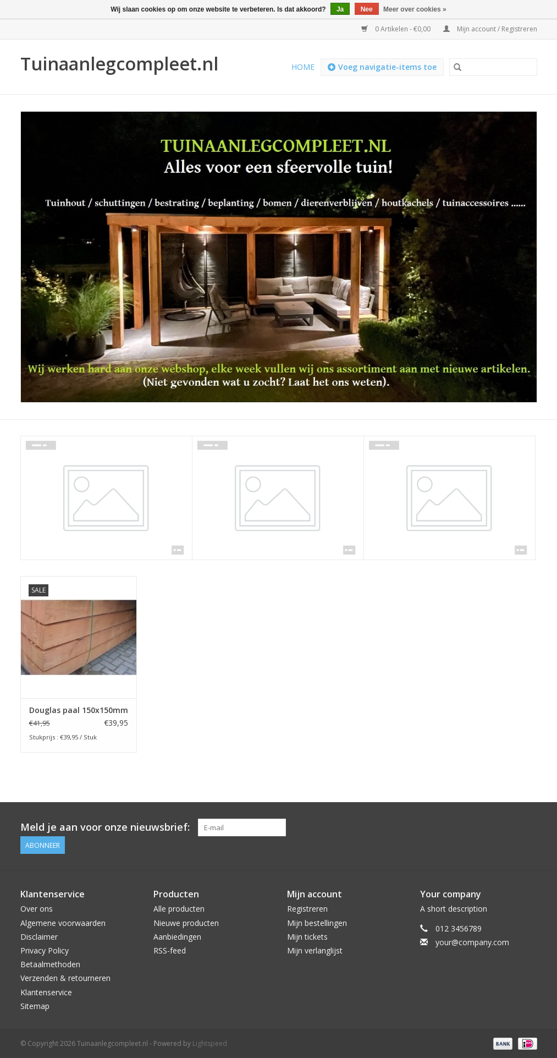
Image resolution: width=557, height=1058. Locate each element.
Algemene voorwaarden (63, 923)
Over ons (36, 908)
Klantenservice (46, 992)
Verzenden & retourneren (65, 978)
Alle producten (179, 908)
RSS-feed (169, 950)
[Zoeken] (493, 67)
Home (303, 67)
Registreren (307, 908)
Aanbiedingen (177, 936)
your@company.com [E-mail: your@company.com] (472, 942)
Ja (340, 9)
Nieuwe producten (186, 923)
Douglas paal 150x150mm (78, 710)
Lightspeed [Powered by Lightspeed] (209, 1043)
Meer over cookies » (414, 9)
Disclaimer (39, 936)
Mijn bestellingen (317, 923)
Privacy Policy (44, 950)
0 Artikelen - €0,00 (396, 29)
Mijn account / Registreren (490, 29)
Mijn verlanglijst (315, 950)
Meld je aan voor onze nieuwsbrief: (105, 827)
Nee (367, 9)
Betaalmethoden (50, 964)
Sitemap (34, 1006)
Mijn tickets (307, 936)
